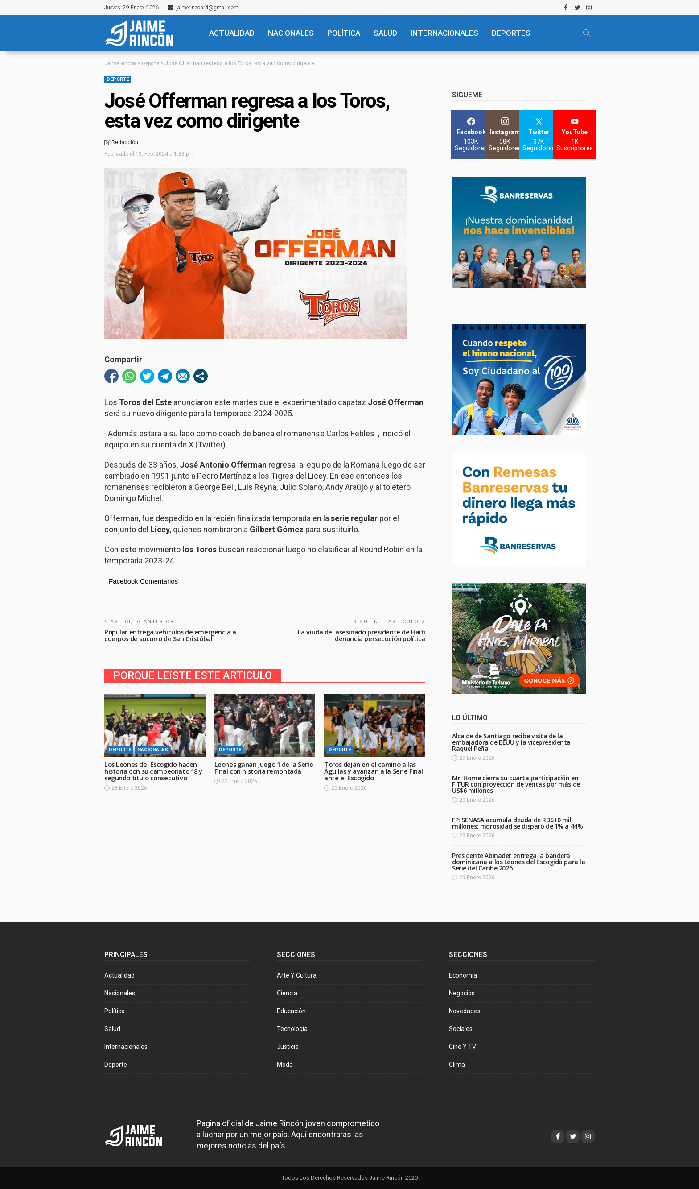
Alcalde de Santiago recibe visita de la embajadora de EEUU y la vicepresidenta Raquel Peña (511, 742)
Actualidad (119, 975)
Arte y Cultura (297, 975)
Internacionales (444, 33)
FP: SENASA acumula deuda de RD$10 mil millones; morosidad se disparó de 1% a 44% (517, 823)
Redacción (124, 142)
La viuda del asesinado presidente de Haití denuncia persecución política (359, 634)
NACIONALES (291, 33)
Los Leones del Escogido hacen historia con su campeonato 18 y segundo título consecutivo (152, 769)
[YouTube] (574, 134)
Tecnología (292, 1028)
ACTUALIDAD (232, 33)
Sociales (461, 1028)
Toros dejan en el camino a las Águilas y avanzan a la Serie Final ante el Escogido (374, 769)
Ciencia (287, 993)
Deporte (118, 79)
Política (114, 1011)
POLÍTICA (343, 33)
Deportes (511, 33)
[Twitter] (539, 134)
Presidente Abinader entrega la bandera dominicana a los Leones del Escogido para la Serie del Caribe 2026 (518, 861)
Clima (457, 1064)
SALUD (385, 33)
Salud (112, 1028)
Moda (285, 1064)
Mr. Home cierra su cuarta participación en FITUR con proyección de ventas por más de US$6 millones (516, 784)
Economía (463, 975)
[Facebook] (471, 134)
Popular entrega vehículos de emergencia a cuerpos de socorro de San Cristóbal (171, 634)
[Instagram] (505, 134)
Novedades (465, 1011)
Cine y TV (462, 1046)
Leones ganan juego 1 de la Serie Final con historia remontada (257, 769)
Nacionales (152, 749)
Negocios (462, 993)
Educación (291, 1011)
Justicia (288, 1046)
